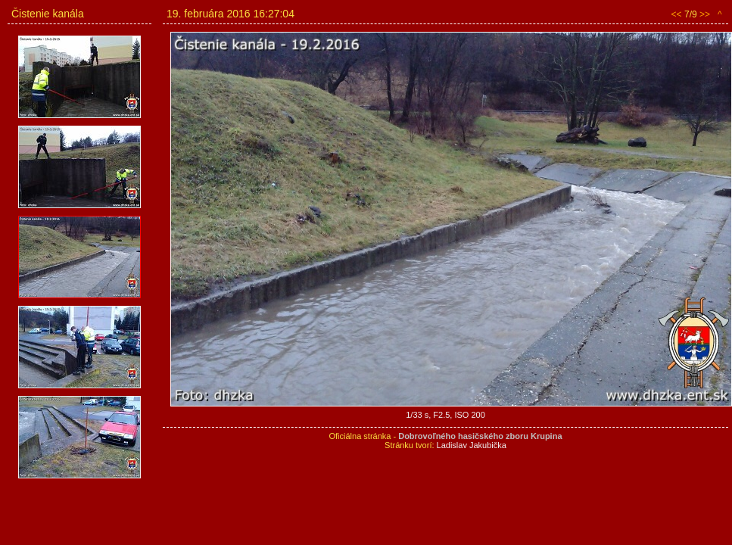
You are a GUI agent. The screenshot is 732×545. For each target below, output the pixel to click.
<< (676, 14)
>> (704, 14)
